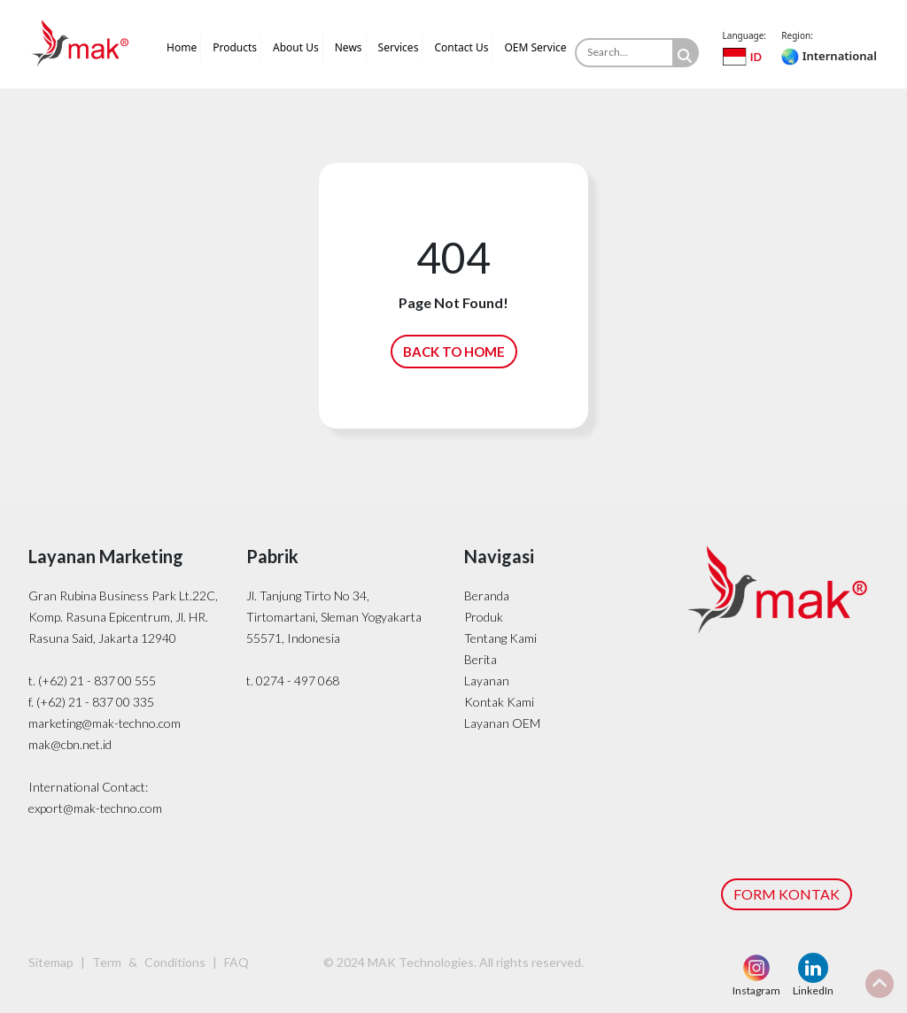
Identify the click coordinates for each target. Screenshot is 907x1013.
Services (398, 47)
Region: (797, 35)
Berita (480, 659)
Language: (744, 35)
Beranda (486, 595)
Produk (483, 616)
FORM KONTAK (786, 893)
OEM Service (535, 47)
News (348, 47)
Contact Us (461, 47)
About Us (296, 47)
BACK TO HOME (454, 352)
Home (182, 47)
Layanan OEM (502, 723)
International (828, 56)
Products (235, 47)
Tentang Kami (500, 638)
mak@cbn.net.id (70, 744)
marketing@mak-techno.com (104, 723)
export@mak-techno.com (95, 808)
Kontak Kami (499, 701)
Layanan (486, 680)
